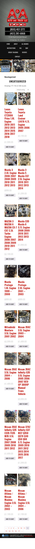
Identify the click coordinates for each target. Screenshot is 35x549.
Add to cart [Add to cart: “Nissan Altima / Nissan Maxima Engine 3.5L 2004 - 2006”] (23, 519)
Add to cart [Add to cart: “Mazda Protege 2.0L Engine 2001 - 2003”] (23, 304)
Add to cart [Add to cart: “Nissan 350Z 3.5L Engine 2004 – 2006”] (10, 389)
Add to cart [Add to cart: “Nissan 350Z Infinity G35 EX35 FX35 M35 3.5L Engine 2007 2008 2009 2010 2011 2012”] (10, 458)
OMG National (28, 536)
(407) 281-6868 (17, 33)
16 (16, 531)
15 (12, 531)
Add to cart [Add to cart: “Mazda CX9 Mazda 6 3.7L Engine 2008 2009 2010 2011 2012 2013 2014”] (23, 250)
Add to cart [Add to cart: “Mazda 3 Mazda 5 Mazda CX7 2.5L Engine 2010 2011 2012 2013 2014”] (23, 198)
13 (6, 531)
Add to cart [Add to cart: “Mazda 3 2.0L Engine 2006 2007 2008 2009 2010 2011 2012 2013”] (10, 195)
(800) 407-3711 (17, 29)
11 (24, 528)
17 (19, 531)
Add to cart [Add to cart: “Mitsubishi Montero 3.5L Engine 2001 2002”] (10, 346)
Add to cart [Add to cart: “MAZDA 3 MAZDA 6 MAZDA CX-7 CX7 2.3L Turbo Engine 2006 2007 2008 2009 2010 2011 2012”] (10, 259)
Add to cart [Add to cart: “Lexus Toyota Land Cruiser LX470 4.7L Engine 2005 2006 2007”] (23, 141)
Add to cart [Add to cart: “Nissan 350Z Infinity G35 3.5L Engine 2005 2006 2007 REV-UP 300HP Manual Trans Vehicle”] (23, 404)
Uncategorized (17, 81)
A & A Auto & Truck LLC (17, 15)
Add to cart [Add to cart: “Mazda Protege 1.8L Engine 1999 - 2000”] (10, 304)
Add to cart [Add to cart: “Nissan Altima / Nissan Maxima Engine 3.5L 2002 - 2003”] (10, 519)
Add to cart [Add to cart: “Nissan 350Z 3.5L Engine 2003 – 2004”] (23, 346)
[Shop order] (22, 89)
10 (21, 528)
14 (9, 531)
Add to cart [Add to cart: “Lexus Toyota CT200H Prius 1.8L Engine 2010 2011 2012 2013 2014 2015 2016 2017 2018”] (10, 147)
